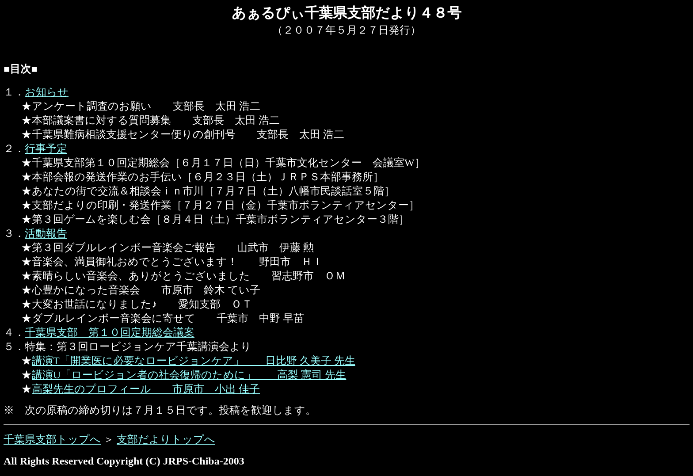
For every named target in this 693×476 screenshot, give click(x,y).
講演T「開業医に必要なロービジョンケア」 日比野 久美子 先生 (193, 360)
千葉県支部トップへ (52, 439)
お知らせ (47, 92)
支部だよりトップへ (166, 439)
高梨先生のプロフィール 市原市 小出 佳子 (146, 389)
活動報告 (46, 233)
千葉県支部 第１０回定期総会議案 (109, 332)
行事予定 (46, 148)
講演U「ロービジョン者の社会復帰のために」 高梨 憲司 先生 (189, 375)
